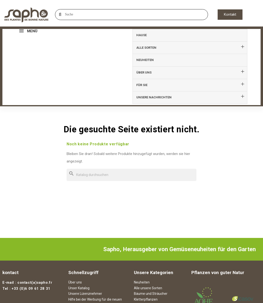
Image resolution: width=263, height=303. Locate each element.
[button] (230, 14)
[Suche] (131, 114)
